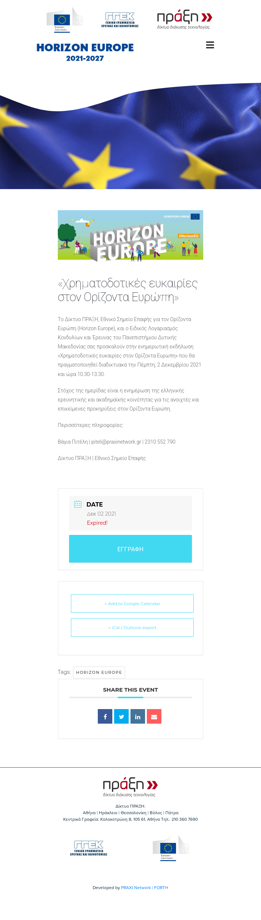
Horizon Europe (99, 672)
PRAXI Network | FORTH (144, 887)
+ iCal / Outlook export (132, 627)
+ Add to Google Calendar (132, 603)
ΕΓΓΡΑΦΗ (130, 549)
